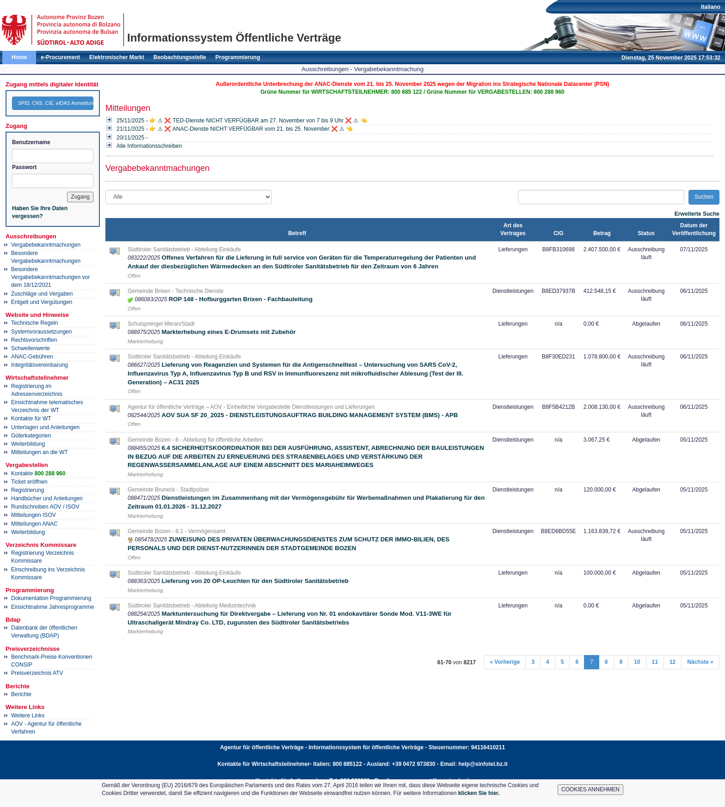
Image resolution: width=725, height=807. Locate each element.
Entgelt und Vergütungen (41, 302)
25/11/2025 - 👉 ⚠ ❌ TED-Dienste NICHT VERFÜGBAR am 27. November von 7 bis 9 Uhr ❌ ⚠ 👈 (242, 120)
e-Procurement (60, 57)
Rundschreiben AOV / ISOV (45, 507)
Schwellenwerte (30, 348)
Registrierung (27, 490)
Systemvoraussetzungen (41, 331)
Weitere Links (27, 715)
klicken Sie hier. (479, 793)
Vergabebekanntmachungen (45, 245)
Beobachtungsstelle (180, 57)
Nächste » (700, 662)
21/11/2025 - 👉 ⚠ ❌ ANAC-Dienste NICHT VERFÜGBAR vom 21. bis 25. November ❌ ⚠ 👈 (235, 129)
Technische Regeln (34, 323)
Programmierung (237, 57)
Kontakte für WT (31, 418)
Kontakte (38, 473)
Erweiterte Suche (697, 214)
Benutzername (31, 142)
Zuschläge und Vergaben (42, 294)
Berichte (21, 694)
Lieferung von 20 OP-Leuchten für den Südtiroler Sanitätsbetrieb (254, 580)
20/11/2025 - (132, 137)
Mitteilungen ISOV (33, 515)
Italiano (710, 7)
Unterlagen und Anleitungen (45, 427)
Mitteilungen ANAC (34, 524)
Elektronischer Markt (116, 57)
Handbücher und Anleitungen (47, 498)
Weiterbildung (28, 444)
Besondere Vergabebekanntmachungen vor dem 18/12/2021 (50, 277)
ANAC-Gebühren (32, 356)
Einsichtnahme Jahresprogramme (52, 607)
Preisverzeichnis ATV (37, 673)
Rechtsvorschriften (34, 340)
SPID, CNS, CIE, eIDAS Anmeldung (55, 103)
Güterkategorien (31, 435)
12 (673, 662)
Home (19, 57)
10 (637, 662)
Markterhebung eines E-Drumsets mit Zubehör (228, 331)
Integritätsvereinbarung (39, 365)
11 (655, 662)
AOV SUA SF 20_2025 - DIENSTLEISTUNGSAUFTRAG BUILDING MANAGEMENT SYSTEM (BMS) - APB (309, 415)
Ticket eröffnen (29, 482)
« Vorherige (505, 662)
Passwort (24, 167)
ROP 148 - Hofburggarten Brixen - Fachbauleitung (241, 299)
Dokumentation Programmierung (51, 598)
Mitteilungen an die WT (39, 452)
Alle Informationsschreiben (149, 146)
